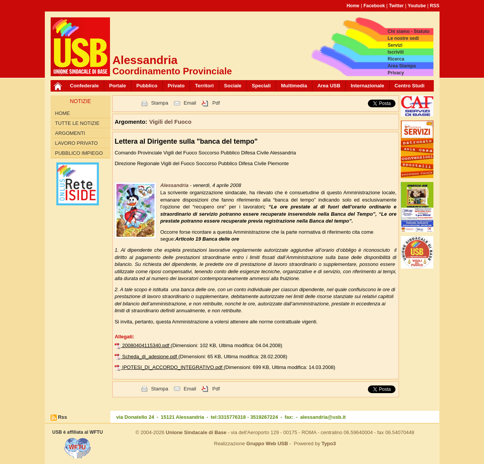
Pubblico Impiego (79, 153)
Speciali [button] (261, 86)
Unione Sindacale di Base (196, 432)
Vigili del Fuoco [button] (170, 121)
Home (352, 5)
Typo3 (329, 443)
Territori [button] (204, 86)
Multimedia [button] (294, 86)
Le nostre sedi (402, 38)
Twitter (396, 5)
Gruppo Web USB (267, 443)
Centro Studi (410, 86)
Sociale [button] (233, 86)
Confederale (84, 86)
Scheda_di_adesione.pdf (150, 356)
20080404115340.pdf (146, 345)
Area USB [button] (328, 86)
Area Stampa (401, 66)
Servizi (394, 45)
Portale (117, 86)
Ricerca (395, 59)
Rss (62, 417)
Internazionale (367, 86)
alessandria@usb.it (323, 417)
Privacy (395, 72)
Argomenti (70, 133)
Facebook (374, 5)
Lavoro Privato (76, 143)
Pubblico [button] (147, 86)
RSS (435, 5)
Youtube (417, 5)
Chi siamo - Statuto (408, 31)
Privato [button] (176, 86)
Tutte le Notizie (77, 123)
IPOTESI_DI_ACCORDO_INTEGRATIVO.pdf (173, 367)
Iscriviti (395, 52)
